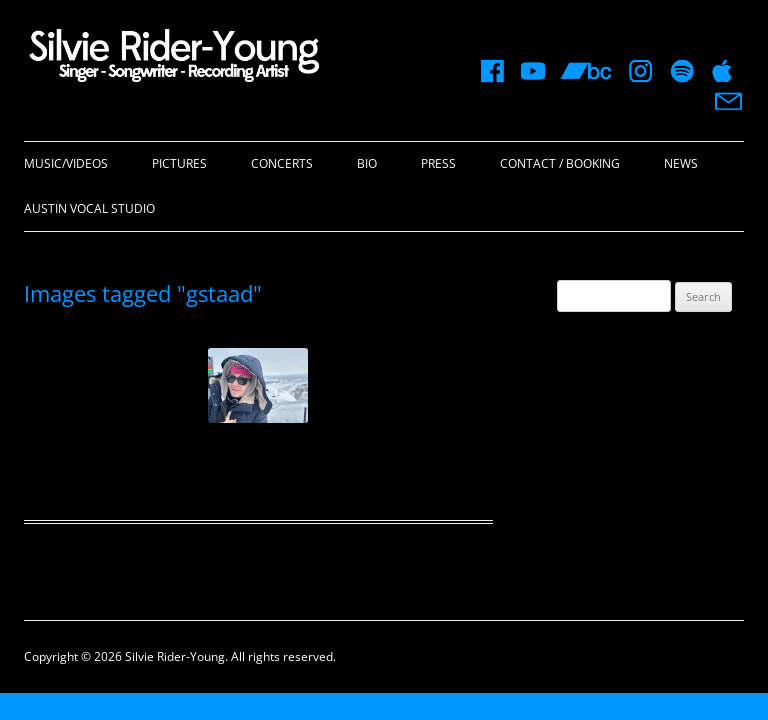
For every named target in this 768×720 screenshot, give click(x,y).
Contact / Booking (560, 163)
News (681, 163)
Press (438, 163)
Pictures (179, 163)
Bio (367, 163)
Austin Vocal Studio (89, 208)
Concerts (282, 163)
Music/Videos (66, 163)
